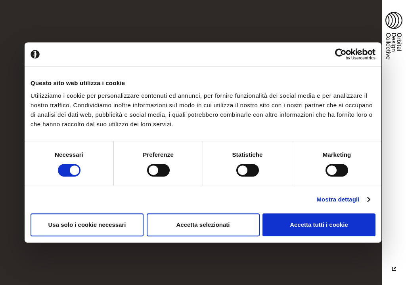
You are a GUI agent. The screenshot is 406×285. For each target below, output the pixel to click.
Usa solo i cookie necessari (87, 224)
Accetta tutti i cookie (319, 224)
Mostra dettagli (337, 199)
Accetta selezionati (203, 224)
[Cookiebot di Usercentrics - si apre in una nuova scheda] (340, 54)
